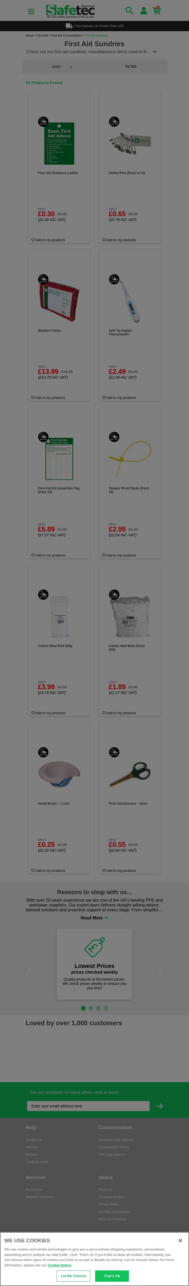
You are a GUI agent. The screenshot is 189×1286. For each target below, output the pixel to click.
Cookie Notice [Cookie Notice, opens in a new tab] (59, 1265)
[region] (94, 1259)
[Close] (180, 1241)
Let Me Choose (73, 1276)
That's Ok (112, 1276)
